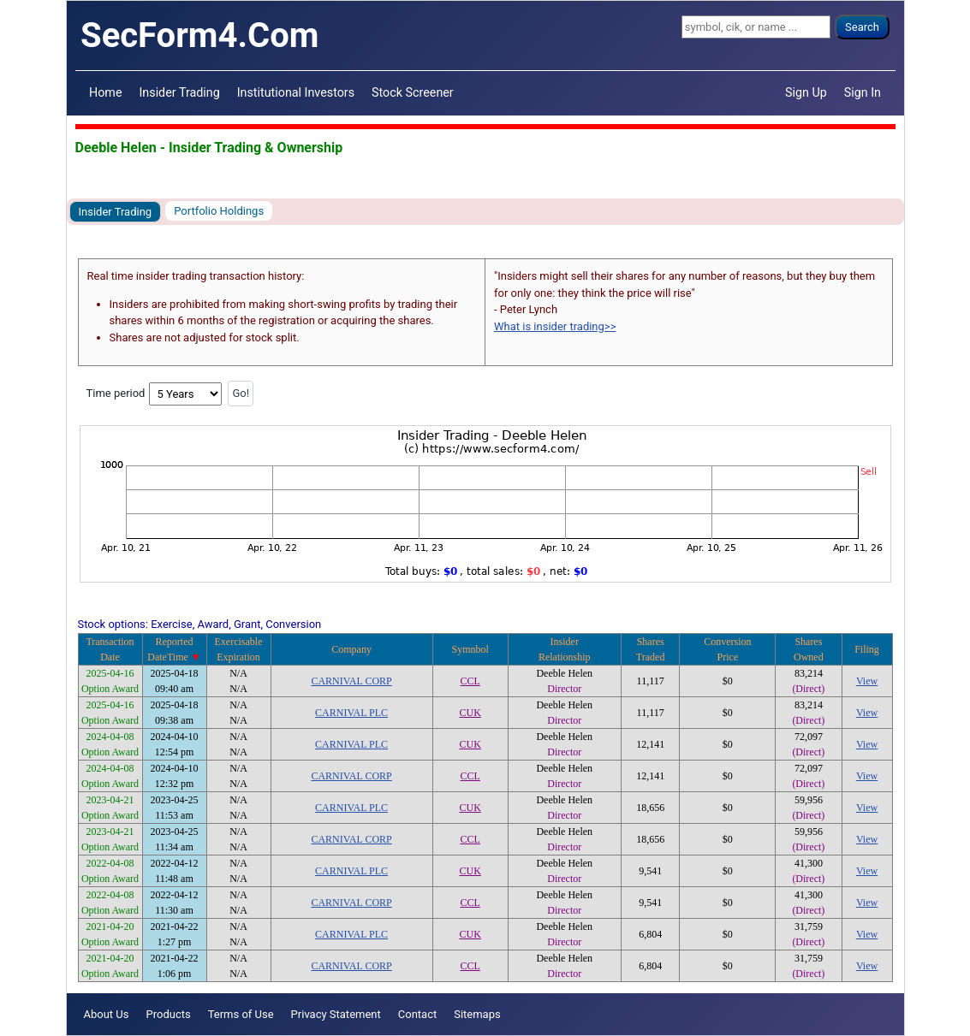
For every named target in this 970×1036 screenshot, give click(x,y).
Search (862, 27)
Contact (417, 1014)
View (867, 681)
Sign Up (806, 92)
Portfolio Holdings (219, 210)
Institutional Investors (295, 92)
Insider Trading (179, 92)
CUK (470, 713)
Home (105, 92)
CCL (470, 681)
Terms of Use (241, 1014)
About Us (106, 1014)
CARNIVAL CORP (351, 681)
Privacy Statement (336, 1014)
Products (168, 1014)
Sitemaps (477, 1014)
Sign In (862, 92)
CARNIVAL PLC (351, 713)
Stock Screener (413, 92)
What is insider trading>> (555, 326)
